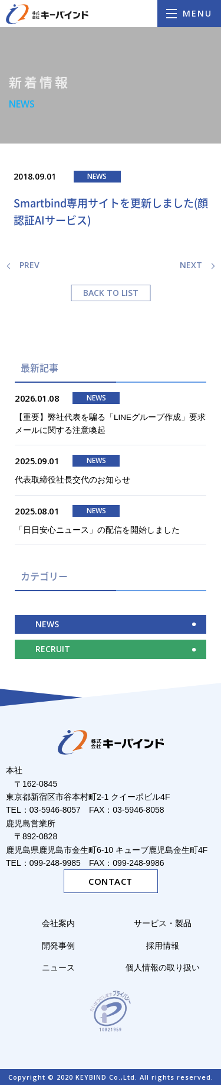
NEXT (191, 265)
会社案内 (58, 923)
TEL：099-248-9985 (43, 863)
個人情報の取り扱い (163, 967)
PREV (29, 265)
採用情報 (162, 945)
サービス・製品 (167, 923)
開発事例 (58, 945)
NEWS (47, 624)
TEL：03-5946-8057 (43, 809)
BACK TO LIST (110, 292)
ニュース (58, 967)
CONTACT (110, 881)
